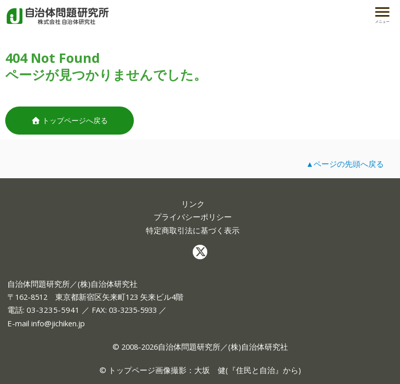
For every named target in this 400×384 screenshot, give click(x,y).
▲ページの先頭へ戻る (345, 163)
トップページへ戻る (69, 120)
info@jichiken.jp (58, 323)
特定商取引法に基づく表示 (193, 230)
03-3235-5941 (53, 309)
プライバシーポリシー (193, 217)
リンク (193, 204)
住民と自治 (255, 370)
